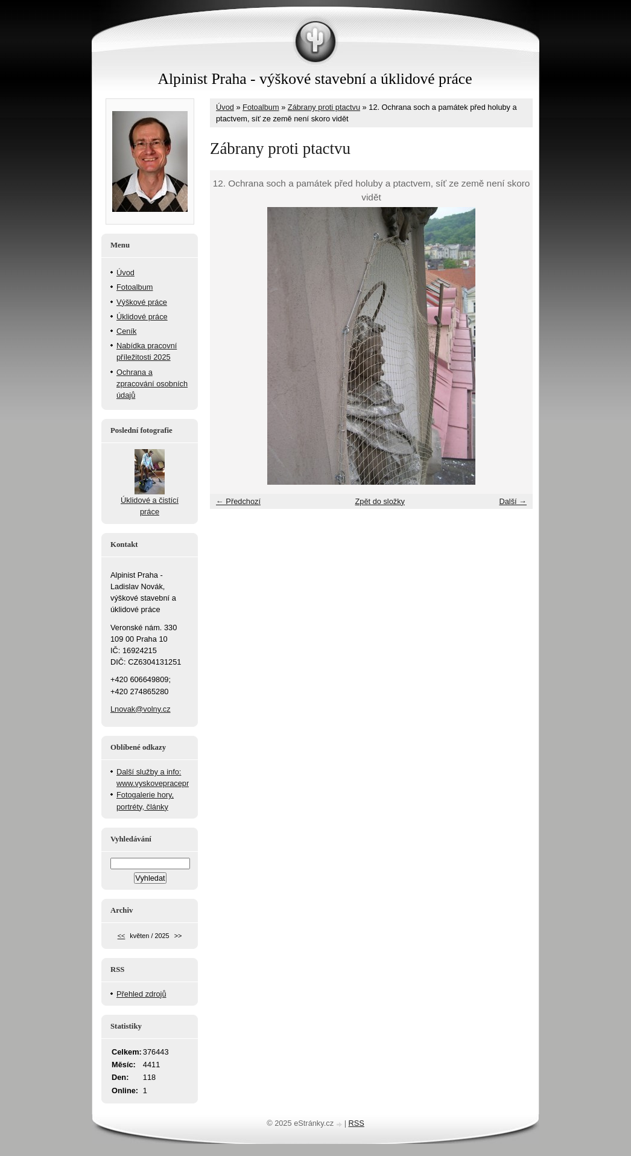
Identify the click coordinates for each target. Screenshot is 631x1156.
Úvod (225, 107)
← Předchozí (238, 501)
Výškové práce (141, 302)
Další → (513, 501)
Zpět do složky (380, 501)
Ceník (126, 331)
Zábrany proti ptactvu (324, 107)
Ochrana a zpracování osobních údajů (152, 384)
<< (121, 935)
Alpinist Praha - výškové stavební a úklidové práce (315, 79)
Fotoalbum (261, 107)
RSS (356, 1123)
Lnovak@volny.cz (140, 709)
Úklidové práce (142, 316)
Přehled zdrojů (141, 993)
